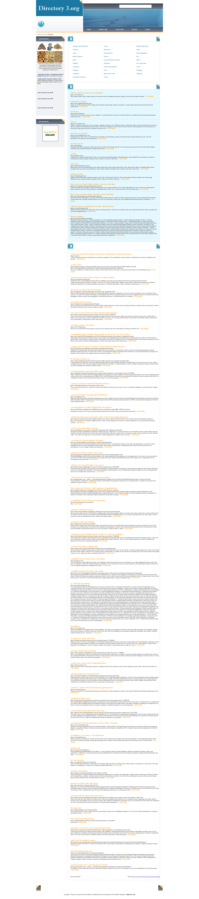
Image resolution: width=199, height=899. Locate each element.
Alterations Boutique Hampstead (81, 851)
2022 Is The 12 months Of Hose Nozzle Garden (86, 290)
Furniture (107, 63)
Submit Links (103, 29)
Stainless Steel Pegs (77, 174)
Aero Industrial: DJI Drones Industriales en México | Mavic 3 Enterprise (94, 723)
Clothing (75, 70)
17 (156, 876)
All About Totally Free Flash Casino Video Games (87, 796)
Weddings (139, 70)
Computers (76, 73)
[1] (133, 876)
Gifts (105, 70)
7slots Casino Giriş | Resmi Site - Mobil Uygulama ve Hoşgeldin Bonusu (94, 488)
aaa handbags (75, 626)
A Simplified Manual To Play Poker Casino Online (87, 571)
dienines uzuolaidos (77, 216)
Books (74, 60)
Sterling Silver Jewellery (78, 101)
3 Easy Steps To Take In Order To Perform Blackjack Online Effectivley (94, 313)
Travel (138, 66)
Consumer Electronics (79, 77)
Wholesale (139, 73)
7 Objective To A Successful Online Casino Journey (87, 465)
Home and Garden (109, 73)
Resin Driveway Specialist (79, 133)
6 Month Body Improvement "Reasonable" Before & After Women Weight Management (99, 417)
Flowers (106, 56)
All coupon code (76, 808)
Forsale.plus (74, 112)
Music (138, 49)
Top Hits (134, 29)
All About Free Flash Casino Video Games (84, 783)
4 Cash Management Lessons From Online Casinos (87, 371)
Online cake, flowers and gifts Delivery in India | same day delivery (92, 206)
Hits (144, 245)
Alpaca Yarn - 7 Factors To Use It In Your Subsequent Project (91, 828)
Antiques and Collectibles (80, 46)
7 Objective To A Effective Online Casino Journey (87, 453)
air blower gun (75, 748)
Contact (147, 29)
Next (158, 876)
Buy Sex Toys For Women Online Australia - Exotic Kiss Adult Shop (93, 184)
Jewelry (106, 77)
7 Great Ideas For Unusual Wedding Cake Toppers (87, 440)
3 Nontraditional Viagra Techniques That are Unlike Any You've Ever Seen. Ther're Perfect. (100, 334)
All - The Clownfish (77, 760)
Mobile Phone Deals (142, 46)
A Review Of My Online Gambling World (84, 546)
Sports (138, 60)
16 (154, 876)
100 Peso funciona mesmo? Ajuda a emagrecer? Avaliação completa (92, 277)
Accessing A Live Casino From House (83, 638)
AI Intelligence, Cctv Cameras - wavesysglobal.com (87, 735)
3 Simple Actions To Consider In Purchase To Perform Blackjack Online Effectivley (98, 347)
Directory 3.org (41, 34)
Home (89, 29)
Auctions (75, 49)
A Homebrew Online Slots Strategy (82, 510)
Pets (137, 56)
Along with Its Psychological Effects (82, 819)
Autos (74, 53)
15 (152, 876)
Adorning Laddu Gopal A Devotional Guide (85, 674)
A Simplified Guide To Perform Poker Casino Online (88, 559)
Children (75, 63)
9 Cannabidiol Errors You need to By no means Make (88, 500)
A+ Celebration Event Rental (80, 583)
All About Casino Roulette (79, 771)
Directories (107, 49)
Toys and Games (141, 63)
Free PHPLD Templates (118, 894)
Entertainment (108, 53)
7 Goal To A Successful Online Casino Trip (84, 428)
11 (145, 876)
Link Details (149, 96)
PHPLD (89, 894)
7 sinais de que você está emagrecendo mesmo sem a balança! (90, 477)
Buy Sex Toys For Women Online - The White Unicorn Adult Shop (92, 194)
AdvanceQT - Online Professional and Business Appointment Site (92, 688)
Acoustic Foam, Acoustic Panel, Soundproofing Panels (88, 663)
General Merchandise (110, 66)
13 (149, 876)
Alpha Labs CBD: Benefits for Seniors (83, 840)
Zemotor (73, 122)
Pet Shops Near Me (77, 144)
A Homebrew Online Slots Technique (82, 522)
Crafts (106, 46)
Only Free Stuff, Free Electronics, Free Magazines (87, 93)
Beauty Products (78, 56)
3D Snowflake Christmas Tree (80, 359)
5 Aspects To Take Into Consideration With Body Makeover (90, 383)
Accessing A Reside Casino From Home (83, 651)
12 (147, 876)
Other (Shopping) (141, 53)
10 (144, 876)
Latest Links (119, 29)
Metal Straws (75, 164)
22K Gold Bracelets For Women (81, 302)
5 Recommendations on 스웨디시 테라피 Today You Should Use (91, 407)
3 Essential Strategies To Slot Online (82, 325)
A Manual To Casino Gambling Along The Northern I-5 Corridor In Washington (97, 534)
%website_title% (76, 265)
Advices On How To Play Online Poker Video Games (88, 711)
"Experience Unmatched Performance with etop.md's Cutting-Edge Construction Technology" (101, 254)
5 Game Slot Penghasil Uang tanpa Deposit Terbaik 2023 (89, 395)
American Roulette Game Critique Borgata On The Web (89, 865)
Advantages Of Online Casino (80, 698)
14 (151, 876)
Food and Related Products (112, 60)
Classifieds (76, 66)
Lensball (73, 154)
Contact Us (121, 888)
